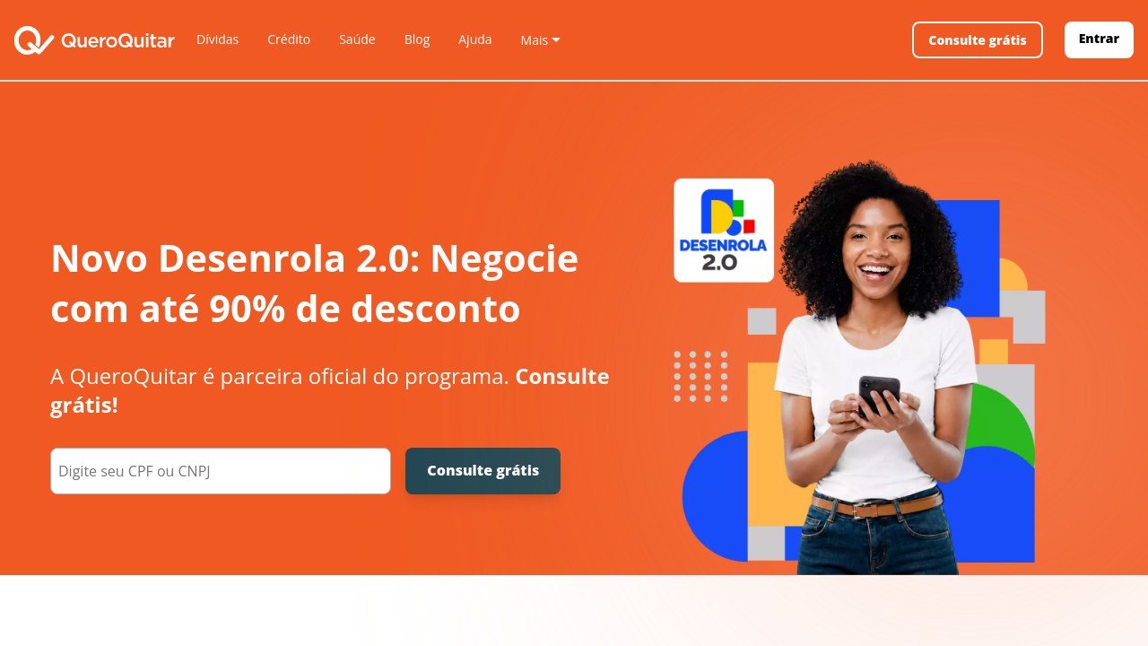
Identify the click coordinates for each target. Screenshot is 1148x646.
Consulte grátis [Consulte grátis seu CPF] (483, 470)
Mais (535, 39)
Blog (417, 39)
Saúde (357, 39)
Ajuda (474, 39)
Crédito (288, 39)
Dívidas (217, 39)
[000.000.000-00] (220, 471)
